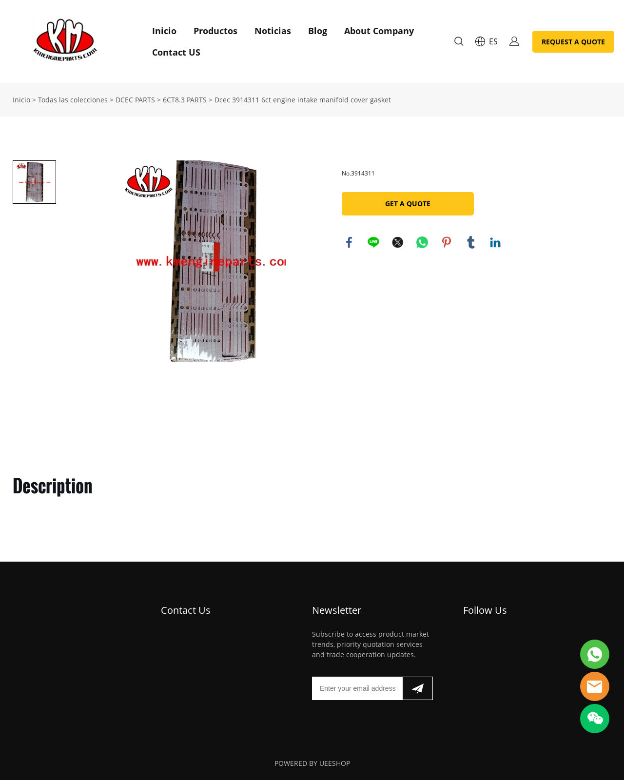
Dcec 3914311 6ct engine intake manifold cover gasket (302, 99)
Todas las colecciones (73, 99)
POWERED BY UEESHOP (312, 763)
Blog (317, 31)
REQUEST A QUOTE (573, 41)
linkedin (495, 242)
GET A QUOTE (407, 203)
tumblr (471, 242)
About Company (379, 31)
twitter (397, 242)
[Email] (357, 688)
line (373, 242)
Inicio (164, 31)
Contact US (176, 52)
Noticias (272, 31)
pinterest (446, 242)
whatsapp (422, 242)
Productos (215, 31)
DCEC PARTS (135, 99)
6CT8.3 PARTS (185, 99)
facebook (349, 242)
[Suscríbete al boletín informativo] (417, 688)
